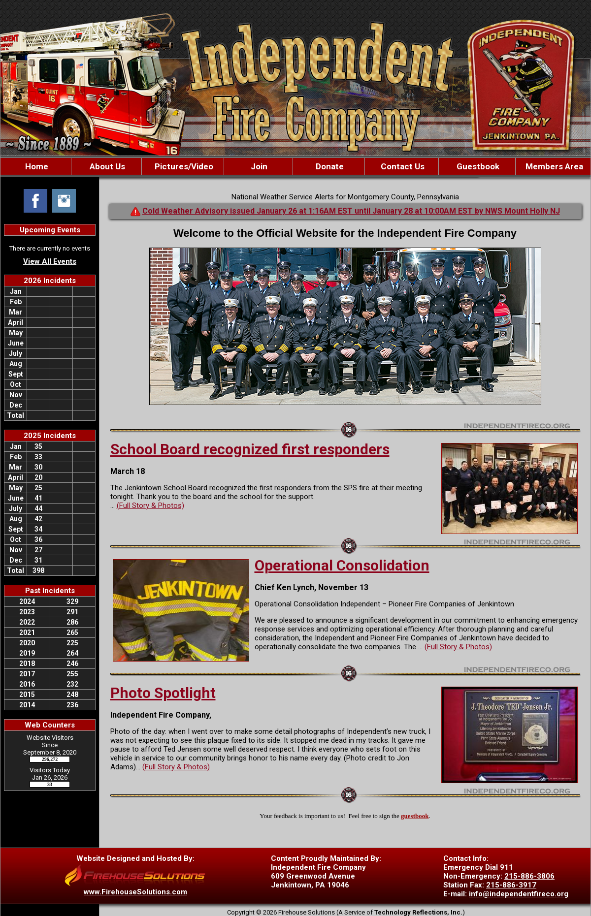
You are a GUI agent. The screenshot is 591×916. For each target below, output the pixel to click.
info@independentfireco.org (518, 893)
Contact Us (402, 166)
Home (35, 166)
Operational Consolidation (342, 565)
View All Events (49, 261)
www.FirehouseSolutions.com (135, 891)
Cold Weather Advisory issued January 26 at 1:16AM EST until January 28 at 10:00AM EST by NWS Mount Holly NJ (351, 211)
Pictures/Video (183, 166)
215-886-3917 (511, 885)
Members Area (553, 166)
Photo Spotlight (163, 692)
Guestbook (477, 166)
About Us (106, 166)
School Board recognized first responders (250, 449)
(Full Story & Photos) (150, 505)
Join (258, 166)
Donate (329, 166)
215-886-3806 (529, 876)
